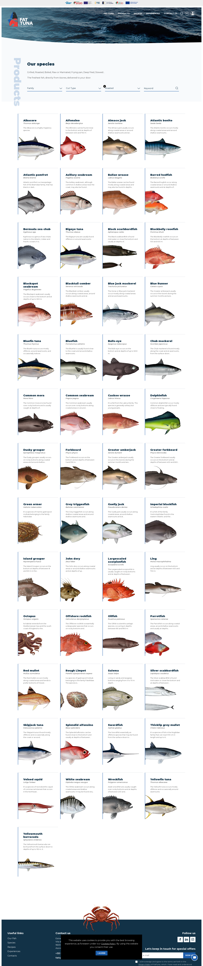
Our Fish (12, 938)
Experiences (153, 13)
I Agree (101, 953)
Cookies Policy (108, 943)
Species (11, 943)
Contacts (12, 956)
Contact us (170, 13)
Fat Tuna (109, 13)
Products (124, 13)
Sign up (189, 955)
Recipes (138, 13)
